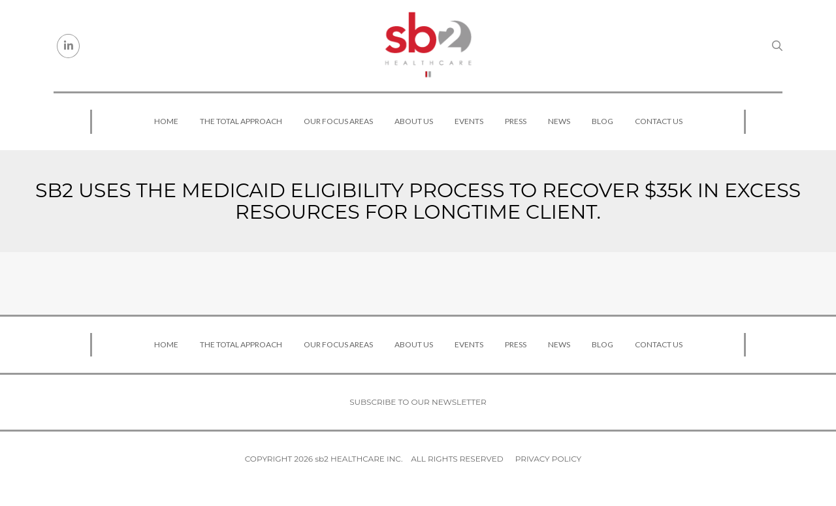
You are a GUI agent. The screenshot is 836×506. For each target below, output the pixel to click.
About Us (413, 121)
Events (469, 121)
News (559, 121)
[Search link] (777, 45)
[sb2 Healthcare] (428, 45)
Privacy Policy (548, 459)
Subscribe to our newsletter (418, 402)
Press (515, 121)
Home (166, 121)
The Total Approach (241, 121)
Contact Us (659, 121)
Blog (602, 121)
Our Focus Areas (338, 121)
